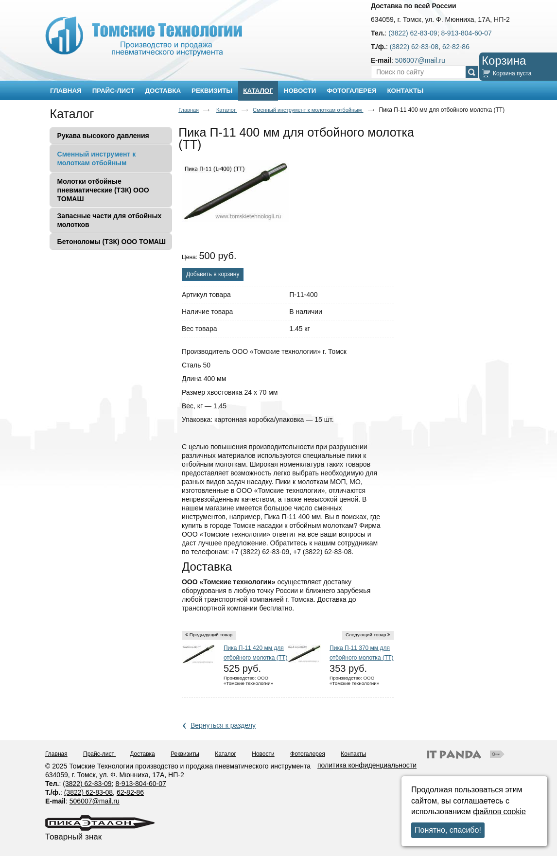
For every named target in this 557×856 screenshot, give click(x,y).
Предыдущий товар (211, 634)
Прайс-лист (99, 754)
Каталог (258, 90)
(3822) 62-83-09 (412, 33)
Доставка (142, 754)
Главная (188, 110)
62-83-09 (98, 783)
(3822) (73, 783)
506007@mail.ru (420, 60)
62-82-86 (456, 47)
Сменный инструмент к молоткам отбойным (308, 110)
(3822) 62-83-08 (414, 47)
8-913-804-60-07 (466, 33)
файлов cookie (499, 811)
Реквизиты (185, 754)
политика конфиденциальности (367, 765)
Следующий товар (366, 634)
